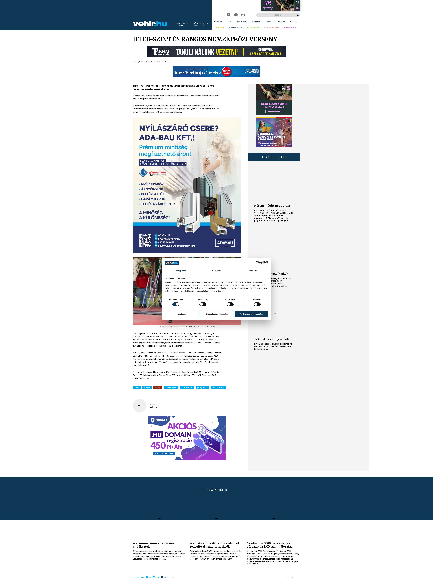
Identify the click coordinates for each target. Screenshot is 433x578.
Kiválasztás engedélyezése (216, 314)
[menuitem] (218, 22)
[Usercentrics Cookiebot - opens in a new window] (257, 263)
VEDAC (158, 387)
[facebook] (236, 15)
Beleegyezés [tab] (180, 271)
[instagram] (243, 15)
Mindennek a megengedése (251, 314)
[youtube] (229, 15)
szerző (152, 404)
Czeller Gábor (187, 387)
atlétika (147, 387)
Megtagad (182, 314)
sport (137, 387)
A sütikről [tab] (252, 271)
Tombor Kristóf (218, 387)
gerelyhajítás (202, 387)
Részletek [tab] (216, 271)
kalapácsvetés (171, 387)
